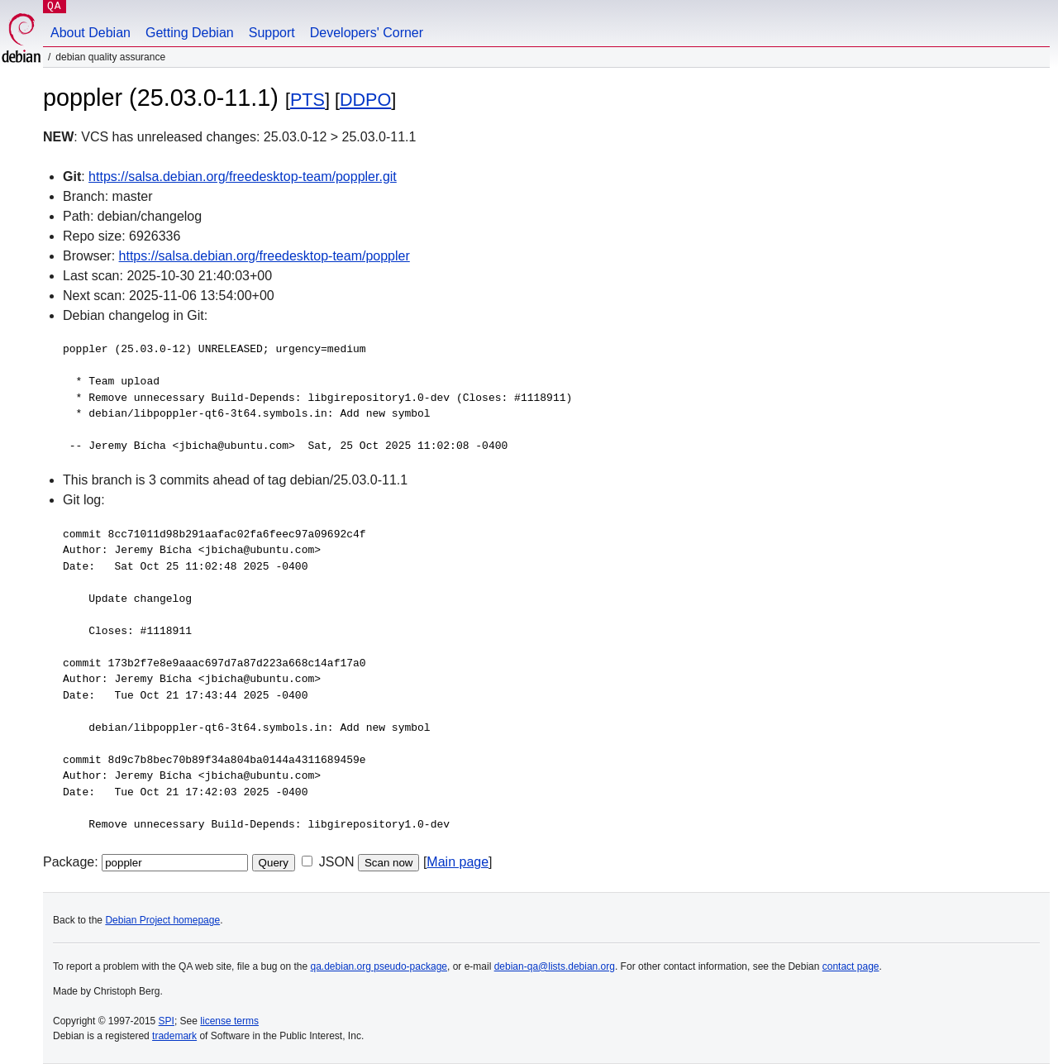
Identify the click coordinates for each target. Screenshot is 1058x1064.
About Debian (90, 33)
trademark (174, 1036)
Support (272, 33)
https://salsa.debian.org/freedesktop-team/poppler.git (242, 176)
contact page (850, 966)
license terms (229, 1021)
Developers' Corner (366, 33)
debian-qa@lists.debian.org (554, 966)
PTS (307, 99)
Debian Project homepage (162, 920)
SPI (166, 1021)
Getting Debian (189, 33)
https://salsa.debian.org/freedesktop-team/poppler (264, 256)
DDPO (365, 99)
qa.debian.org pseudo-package (379, 966)
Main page (457, 862)
